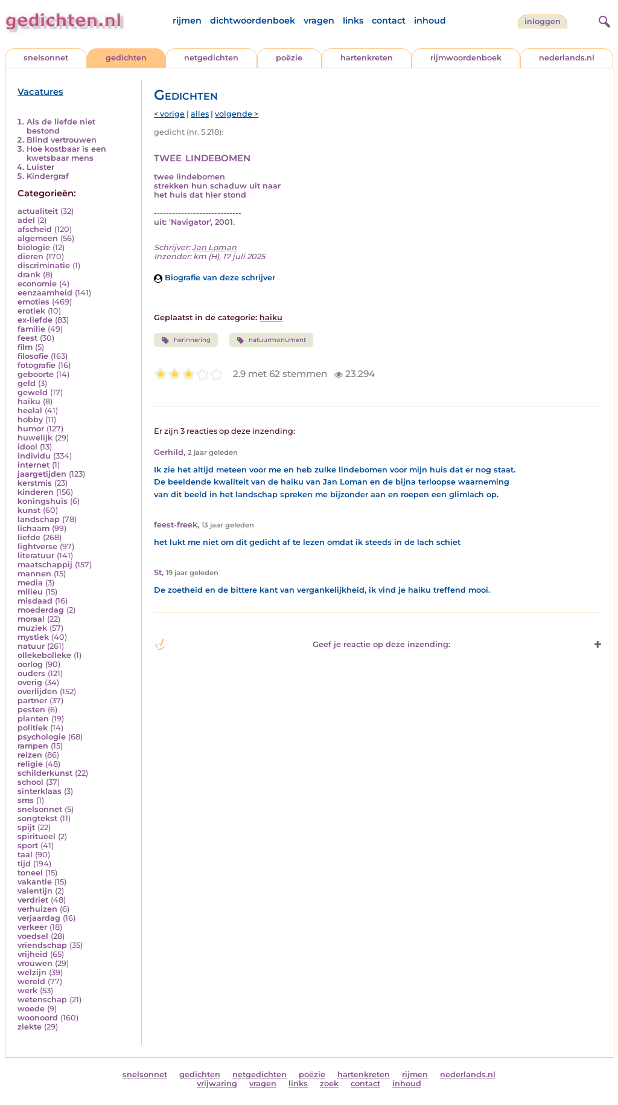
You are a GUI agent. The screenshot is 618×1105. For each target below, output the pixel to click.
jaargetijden (42, 473)
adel (26, 220)
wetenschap (42, 999)
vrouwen (35, 963)
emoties (33, 301)
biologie (34, 247)
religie (30, 763)
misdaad (35, 600)
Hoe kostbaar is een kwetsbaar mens (66, 153)
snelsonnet (46, 57)
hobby (30, 419)
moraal (31, 618)
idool (27, 446)
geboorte (36, 374)
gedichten (126, 57)
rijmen (187, 20)
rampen (33, 745)
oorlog (30, 664)
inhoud (430, 20)
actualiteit (38, 211)
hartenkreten (366, 57)
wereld (31, 981)
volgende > (236, 113)
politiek (33, 727)
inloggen (542, 21)
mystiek (33, 637)
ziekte (30, 1026)
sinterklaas (40, 791)
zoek (329, 1083)
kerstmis (35, 483)
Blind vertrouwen (62, 139)
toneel (30, 872)
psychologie (42, 736)
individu (34, 455)
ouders (31, 673)
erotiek (31, 310)
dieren (30, 256)
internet (33, 464)
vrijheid (33, 954)
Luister (40, 167)
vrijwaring (217, 1083)
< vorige (169, 113)
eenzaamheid (45, 292)
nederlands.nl (566, 57)
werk (27, 990)
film (25, 347)
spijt (26, 827)
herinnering (185, 340)
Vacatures (40, 91)
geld (27, 383)
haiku (29, 401)
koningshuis (43, 501)
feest (27, 338)
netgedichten (211, 57)
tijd (24, 863)
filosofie (33, 356)
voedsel (33, 936)
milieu (30, 591)
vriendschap (42, 945)
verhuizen (37, 908)
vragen (319, 20)
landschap (39, 519)
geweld (33, 392)
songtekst (37, 818)
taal (25, 854)
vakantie (35, 881)
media (30, 582)
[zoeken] (603, 20)
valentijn (35, 890)
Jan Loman (214, 247)
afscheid (35, 229)
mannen (34, 573)
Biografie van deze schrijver (214, 277)
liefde (29, 537)
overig (30, 682)
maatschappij (45, 564)
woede (31, 1008)
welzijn (32, 972)
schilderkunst (45, 773)
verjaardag (39, 918)
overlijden (37, 691)
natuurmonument (271, 340)
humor (31, 428)
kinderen (36, 492)
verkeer (32, 927)
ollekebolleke (44, 655)
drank (29, 274)
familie (31, 328)
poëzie (289, 57)
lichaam (33, 528)
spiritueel (37, 836)
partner (32, 700)
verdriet (33, 899)
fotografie (37, 365)
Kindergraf (48, 176)
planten (33, 718)
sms (26, 800)
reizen (30, 754)
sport (28, 845)
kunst (29, 510)
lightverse (37, 546)
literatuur (36, 555)
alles (200, 113)
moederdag (41, 609)
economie (37, 283)
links (353, 20)
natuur (31, 646)
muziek (32, 628)
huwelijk (35, 437)
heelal (30, 410)
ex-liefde (35, 319)
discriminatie (44, 265)
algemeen (38, 238)
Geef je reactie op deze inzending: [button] (302, 644)
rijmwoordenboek (466, 57)
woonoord (38, 1017)
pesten (31, 709)
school (30, 782)
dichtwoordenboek (252, 20)
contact (389, 20)
